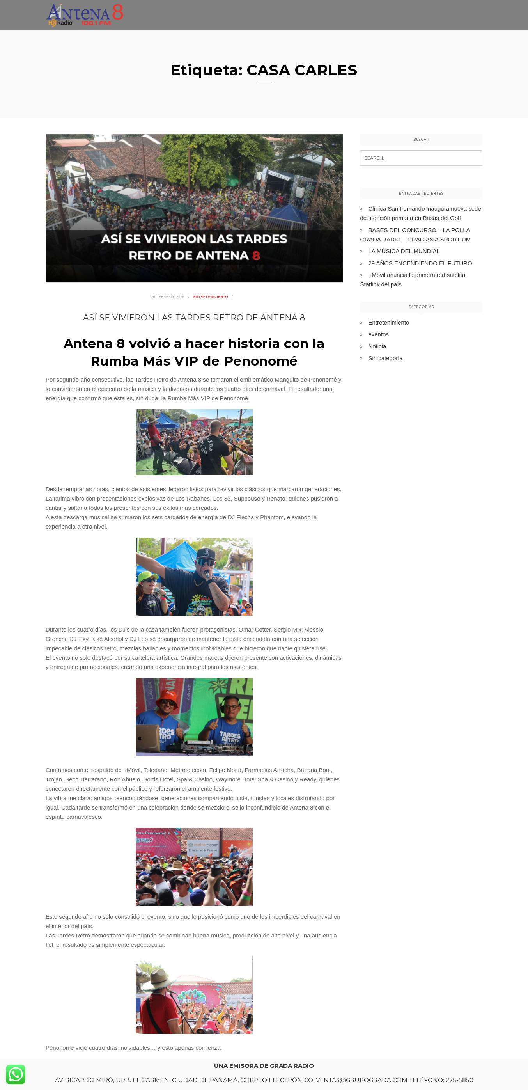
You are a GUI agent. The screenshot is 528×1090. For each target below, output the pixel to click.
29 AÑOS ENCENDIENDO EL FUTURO (420, 263)
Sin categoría (385, 358)
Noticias (335, 17)
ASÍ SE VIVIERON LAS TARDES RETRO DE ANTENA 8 (194, 317)
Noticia (377, 346)
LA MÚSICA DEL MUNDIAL (404, 251)
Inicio (298, 16)
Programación (457, 22)
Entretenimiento (391, 19)
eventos (378, 334)
